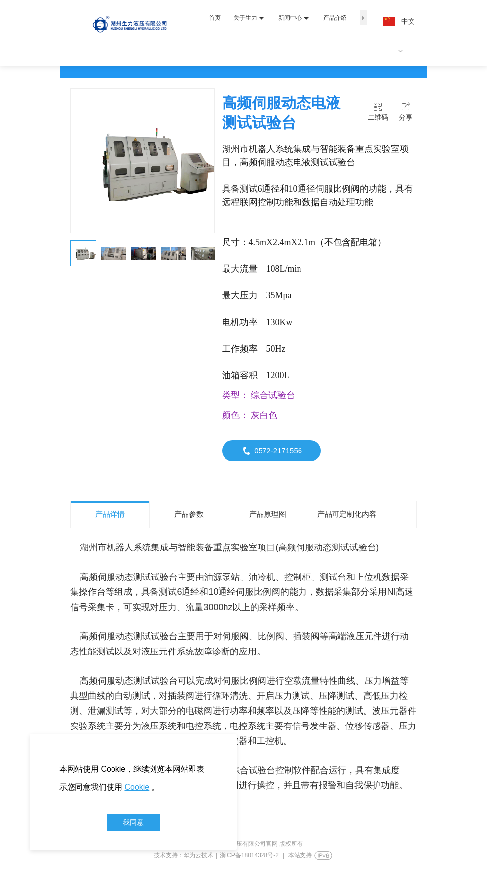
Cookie (136, 787)
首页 (215, 17)
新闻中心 (293, 18)
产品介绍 (335, 17)
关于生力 (248, 18)
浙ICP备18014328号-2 (249, 855)
